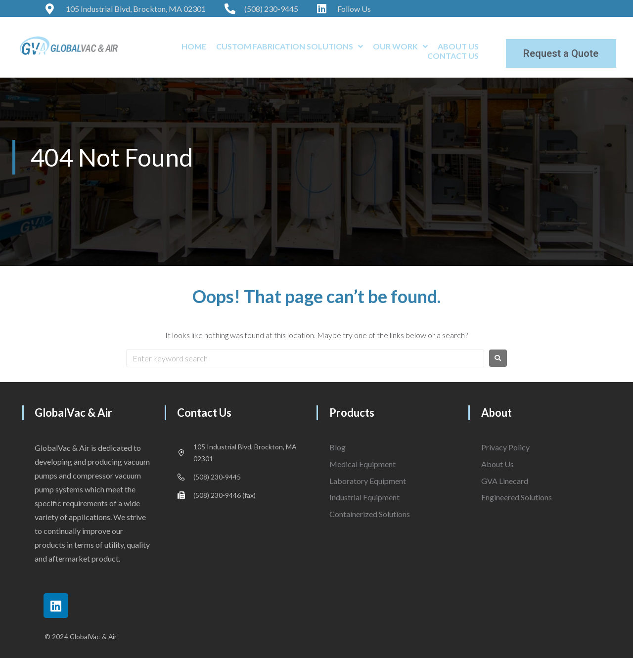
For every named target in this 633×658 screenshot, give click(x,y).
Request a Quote (560, 53)
